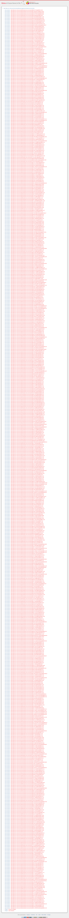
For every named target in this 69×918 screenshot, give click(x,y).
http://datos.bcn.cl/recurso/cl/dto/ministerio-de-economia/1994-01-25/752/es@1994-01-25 (27, 639)
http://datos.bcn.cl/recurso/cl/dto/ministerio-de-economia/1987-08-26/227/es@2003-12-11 (27, 375)
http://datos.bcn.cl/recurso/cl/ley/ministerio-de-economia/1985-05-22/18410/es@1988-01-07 (28, 403)
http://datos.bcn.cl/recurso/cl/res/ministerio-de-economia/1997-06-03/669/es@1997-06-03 (27, 816)
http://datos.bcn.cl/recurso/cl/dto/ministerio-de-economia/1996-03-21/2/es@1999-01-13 (27, 831)
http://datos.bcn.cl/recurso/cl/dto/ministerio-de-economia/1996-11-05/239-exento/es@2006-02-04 (29, 183)
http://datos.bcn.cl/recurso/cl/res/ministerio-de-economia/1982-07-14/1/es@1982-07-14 (27, 80)
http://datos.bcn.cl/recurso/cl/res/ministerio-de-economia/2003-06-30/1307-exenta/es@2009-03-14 (29, 65)
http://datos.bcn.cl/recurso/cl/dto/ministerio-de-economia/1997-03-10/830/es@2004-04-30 (27, 304)
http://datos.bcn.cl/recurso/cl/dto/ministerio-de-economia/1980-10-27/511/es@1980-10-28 (27, 50)
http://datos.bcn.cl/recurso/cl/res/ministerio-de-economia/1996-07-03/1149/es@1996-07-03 (27, 127)
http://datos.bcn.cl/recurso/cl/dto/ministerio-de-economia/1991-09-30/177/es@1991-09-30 (27, 316)
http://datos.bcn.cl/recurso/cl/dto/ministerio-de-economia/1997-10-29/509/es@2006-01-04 (27, 83)
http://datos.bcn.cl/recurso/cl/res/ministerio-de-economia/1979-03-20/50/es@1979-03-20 (27, 339)
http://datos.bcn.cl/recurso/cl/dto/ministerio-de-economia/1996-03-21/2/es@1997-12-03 (27, 522)
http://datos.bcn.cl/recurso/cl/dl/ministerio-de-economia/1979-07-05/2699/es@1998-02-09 (27, 392)
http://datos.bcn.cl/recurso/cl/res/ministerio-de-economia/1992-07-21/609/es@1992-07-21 (27, 463)
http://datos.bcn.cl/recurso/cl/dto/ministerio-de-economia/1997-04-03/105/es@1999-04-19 (27, 688)
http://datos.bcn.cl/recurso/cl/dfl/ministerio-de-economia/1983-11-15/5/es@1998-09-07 (27, 664)
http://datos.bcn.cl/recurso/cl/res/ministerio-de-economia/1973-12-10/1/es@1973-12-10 (27, 211)
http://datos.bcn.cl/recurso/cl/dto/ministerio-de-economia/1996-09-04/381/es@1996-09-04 (27, 345)
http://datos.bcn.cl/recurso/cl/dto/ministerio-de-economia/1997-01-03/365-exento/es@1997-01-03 (29, 86)
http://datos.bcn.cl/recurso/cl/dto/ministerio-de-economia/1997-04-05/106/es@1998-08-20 (27, 121)
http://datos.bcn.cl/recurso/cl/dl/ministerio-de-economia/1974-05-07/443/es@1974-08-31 (27, 800)
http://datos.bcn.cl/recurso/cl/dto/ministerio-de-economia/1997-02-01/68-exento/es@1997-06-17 (28, 213)
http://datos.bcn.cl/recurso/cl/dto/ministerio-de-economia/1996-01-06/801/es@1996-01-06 (27, 199)
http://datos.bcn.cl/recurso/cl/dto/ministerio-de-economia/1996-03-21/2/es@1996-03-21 (27, 529)
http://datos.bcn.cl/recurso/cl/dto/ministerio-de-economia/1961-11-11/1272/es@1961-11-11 (27, 872)
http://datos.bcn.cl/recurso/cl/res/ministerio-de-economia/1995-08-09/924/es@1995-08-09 (27, 500)
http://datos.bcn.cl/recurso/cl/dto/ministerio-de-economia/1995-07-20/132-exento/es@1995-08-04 (29, 53)
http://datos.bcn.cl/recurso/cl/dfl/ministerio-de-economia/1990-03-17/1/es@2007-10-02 (27, 10)
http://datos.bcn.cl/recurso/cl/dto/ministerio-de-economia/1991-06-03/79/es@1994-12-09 (27, 504)
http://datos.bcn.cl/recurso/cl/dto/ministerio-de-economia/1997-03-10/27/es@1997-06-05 (27, 168)
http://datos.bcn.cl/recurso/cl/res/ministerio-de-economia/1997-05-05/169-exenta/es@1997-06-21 (29, 424)
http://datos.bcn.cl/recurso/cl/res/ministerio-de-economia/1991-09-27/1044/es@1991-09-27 (27, 150)
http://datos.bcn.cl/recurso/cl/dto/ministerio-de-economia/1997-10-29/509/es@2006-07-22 (27, 55)
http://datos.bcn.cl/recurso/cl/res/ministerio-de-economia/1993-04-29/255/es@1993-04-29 (27, 98)
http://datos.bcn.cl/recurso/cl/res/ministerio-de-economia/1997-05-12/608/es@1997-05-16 (27, 233)
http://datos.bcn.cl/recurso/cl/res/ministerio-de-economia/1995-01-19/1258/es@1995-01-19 (27, 334)
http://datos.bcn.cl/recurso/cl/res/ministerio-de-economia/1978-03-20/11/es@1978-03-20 (27, 323)
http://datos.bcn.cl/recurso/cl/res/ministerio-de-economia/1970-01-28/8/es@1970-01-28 (27, 506)
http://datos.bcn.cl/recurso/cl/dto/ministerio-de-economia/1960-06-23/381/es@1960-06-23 (27, 204)
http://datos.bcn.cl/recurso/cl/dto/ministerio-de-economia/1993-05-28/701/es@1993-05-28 (27, 777)
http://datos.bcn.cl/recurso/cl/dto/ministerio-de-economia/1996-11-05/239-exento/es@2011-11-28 (29, 717)
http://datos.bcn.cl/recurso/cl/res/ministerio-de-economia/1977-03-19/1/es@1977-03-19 (27, 586)
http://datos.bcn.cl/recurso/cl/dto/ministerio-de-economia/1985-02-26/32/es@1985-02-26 (27, 383)
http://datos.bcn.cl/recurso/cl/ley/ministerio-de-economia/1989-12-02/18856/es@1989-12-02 (28, 110)
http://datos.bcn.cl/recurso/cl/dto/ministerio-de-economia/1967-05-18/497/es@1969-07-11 (27, 700)
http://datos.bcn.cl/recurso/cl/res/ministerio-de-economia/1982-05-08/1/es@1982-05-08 (27, 683)
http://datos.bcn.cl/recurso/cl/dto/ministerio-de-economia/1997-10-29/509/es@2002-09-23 (27, 68)
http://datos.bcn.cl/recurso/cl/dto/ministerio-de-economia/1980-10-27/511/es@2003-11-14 (27, 386)
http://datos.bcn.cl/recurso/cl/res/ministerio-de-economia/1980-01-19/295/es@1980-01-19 (27, 805)
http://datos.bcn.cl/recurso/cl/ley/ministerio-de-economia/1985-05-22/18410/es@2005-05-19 (28, 20)
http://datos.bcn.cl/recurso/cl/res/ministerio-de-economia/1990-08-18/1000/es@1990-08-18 (27, 294)
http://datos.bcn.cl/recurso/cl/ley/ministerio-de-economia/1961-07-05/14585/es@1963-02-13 (28, 590)
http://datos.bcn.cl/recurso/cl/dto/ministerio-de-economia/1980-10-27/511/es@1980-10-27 (27, 225)
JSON (39, 914)
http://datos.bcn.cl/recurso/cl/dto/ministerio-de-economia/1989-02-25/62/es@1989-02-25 (27, 669)
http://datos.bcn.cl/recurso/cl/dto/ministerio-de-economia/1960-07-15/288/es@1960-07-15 (27, 619)
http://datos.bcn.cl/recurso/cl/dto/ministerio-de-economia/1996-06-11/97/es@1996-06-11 (27, 553)
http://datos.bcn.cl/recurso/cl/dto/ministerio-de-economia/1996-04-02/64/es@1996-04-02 (27, 354)
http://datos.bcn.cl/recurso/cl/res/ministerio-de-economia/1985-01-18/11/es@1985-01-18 (27, 154)
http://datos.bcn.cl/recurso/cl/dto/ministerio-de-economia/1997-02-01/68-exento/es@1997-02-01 (28, 307)
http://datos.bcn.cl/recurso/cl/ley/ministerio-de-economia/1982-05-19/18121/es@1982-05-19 (28, 773)
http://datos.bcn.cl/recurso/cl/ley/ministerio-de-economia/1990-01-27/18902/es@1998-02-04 (28, 271)
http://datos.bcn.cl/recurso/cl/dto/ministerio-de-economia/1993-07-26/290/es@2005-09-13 (27, 707)
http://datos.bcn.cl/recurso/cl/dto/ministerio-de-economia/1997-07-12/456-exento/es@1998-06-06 (29, 857)
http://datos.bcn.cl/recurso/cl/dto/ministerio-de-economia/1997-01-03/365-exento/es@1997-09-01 (29, 894)
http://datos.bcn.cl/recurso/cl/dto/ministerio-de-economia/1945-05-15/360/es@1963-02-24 (27, 203)
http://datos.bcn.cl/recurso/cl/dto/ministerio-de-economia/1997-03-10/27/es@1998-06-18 (27, 195)
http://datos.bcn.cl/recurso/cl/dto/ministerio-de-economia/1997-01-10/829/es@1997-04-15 (27, 692)
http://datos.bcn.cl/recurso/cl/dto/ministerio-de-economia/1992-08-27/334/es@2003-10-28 (27, 511)
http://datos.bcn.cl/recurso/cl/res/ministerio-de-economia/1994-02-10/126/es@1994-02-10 (27, 659)
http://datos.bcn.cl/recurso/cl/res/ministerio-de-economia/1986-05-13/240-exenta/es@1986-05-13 (29, 631)
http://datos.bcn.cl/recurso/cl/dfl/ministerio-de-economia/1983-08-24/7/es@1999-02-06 (27, 104)
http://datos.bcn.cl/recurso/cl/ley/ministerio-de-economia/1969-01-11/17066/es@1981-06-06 (28, 665)
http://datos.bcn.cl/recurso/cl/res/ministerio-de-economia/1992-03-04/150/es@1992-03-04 (27, 884)
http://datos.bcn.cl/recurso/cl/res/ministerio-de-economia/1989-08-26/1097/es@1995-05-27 (27, 373)
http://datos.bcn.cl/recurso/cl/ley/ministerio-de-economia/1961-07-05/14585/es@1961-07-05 (28, 571)
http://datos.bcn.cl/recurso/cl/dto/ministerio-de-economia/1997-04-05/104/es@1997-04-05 (27, 425)
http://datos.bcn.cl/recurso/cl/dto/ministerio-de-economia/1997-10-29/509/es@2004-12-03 (27, 236)
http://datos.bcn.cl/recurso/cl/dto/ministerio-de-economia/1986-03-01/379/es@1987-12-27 (27, 206)
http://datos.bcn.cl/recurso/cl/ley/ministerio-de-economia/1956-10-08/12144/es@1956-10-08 (28, 527)
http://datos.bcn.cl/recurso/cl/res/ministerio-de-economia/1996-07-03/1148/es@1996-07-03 (27, 508)
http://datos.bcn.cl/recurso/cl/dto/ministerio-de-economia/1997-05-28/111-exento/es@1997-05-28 (29, 140)
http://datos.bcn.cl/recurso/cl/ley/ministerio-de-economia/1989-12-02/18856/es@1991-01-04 (28, 616)
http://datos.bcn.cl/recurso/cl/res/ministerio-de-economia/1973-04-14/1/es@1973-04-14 (27, 605)
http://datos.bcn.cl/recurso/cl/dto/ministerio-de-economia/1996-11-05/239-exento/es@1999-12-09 (29, 90)
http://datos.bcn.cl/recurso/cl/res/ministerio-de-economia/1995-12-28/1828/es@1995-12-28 (27, 488)
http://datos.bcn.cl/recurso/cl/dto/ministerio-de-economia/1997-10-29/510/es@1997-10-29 (27, 830)
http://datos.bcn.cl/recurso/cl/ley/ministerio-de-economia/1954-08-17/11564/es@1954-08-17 (28, 79)
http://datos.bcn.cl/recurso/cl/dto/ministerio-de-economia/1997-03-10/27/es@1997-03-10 (27, 595)
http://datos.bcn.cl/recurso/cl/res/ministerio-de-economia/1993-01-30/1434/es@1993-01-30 (27, 405)
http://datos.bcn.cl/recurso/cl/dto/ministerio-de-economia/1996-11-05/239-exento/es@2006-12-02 (29, 268)
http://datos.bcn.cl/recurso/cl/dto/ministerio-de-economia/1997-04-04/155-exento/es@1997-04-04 (29, 263)
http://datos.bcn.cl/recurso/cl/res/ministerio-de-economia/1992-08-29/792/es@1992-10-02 (27, 518)
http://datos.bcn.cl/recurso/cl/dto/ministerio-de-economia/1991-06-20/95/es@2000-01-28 (27, 882)
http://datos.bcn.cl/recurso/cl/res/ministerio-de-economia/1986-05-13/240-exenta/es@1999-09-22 (29, 621)
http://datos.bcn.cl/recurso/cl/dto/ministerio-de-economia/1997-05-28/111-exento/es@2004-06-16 (29, 767)
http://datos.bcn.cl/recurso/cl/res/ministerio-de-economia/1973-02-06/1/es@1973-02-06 (27, 132)
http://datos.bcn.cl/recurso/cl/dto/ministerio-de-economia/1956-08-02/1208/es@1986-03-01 (27, 608)
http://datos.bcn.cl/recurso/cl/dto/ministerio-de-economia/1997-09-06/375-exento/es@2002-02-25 (29, 714)
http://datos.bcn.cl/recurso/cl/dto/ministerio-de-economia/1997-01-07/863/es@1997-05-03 (27, 353)
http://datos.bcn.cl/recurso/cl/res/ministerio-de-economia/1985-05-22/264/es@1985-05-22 (27, 185)
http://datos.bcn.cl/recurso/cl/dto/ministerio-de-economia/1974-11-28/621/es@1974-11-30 (27, 501)
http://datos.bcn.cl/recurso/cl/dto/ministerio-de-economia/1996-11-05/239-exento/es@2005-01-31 (29, 337)
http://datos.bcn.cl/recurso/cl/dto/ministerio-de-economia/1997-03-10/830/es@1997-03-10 (27, 87)
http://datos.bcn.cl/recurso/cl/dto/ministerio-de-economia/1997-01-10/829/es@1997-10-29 (27, 815)
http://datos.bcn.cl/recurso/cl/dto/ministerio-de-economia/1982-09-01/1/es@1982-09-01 (27, 542)
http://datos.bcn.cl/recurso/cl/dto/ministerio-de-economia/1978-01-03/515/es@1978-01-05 (27, 293)
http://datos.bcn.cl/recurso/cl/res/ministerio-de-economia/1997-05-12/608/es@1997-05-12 (27, 726)
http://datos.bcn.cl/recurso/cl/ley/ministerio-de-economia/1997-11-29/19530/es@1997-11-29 (28, 200)
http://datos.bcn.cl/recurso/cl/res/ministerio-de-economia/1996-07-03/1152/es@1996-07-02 (27, 409)
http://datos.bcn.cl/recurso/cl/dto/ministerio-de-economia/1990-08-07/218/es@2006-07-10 (27, 890)
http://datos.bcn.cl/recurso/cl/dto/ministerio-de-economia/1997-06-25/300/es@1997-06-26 (27, 29)
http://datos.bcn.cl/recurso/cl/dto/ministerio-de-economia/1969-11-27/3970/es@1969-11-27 (27, 49)
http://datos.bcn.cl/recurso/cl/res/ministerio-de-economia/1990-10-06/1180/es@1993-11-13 (27, 252)
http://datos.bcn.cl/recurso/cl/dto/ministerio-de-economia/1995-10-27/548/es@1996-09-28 (27, 856)
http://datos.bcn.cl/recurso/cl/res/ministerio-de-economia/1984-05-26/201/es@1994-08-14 (27, 72)
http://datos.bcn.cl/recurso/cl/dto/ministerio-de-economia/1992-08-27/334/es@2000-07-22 (27, 391)
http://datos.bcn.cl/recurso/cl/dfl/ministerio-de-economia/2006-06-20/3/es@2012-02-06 (27, 533)
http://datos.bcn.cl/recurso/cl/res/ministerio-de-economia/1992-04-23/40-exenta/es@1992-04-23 (28, 421)
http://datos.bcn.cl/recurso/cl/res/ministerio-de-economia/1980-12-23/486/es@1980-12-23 (27, 451)
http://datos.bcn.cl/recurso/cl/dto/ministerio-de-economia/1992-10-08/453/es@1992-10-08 (27, 95)
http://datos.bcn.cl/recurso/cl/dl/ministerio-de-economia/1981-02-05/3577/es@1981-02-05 (27, 360)
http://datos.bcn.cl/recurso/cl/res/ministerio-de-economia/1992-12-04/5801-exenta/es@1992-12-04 (29, 63)
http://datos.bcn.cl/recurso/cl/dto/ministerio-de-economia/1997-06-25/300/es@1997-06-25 (27, 187)
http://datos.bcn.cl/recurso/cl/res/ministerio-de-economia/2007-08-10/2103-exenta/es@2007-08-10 (29, 673)
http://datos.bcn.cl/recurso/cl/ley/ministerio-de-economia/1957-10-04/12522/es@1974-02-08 (28, 462)
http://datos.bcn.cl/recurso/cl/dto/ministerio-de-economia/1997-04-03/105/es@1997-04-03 (27, 117)
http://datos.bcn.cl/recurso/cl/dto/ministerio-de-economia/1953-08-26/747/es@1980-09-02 (27, 418)
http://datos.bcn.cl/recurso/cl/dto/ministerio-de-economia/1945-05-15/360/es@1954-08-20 (27, 71)
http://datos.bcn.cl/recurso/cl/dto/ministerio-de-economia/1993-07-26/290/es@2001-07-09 (27, 809)
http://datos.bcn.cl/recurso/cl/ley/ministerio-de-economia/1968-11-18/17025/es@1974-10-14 (28, 455)
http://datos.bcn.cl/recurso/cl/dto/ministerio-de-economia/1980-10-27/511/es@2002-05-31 (27, 14)
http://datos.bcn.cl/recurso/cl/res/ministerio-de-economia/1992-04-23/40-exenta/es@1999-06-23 (28, 694)
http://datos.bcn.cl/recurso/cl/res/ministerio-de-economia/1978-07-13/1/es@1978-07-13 (27, 759)
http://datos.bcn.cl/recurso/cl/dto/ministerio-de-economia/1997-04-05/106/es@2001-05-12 (27, 703)
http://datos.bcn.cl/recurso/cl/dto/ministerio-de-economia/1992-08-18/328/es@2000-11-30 (27, 106)
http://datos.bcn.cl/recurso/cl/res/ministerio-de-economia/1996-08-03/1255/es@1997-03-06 (27, 794)
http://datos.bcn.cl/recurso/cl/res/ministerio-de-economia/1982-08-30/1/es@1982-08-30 (27, 514)
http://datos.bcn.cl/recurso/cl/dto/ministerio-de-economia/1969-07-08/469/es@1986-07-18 (27, 218)
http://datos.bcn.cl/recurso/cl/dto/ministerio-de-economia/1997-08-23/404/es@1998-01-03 (27, 687)
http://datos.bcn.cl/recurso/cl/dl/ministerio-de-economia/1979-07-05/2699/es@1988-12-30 (27, 534)
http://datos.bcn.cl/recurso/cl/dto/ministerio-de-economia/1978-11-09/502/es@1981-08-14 (27, 902)
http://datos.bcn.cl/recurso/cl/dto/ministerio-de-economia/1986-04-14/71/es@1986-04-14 (27, 868)
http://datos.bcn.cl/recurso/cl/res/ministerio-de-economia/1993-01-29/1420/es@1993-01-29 (27, 466)
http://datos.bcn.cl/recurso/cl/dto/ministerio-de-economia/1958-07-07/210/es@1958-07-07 (27, 560)
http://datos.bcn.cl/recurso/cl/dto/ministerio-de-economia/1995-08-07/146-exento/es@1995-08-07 (29, 470)
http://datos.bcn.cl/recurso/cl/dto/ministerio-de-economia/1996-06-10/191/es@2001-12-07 (27, 270)
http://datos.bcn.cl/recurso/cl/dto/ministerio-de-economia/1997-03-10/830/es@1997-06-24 (27, 589)
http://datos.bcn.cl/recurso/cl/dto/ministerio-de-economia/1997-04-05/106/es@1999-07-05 (27, 223)
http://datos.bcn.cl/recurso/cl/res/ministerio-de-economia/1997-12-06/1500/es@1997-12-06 (27, 545)
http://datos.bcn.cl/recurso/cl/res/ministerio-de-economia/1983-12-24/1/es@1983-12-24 (27, 811)
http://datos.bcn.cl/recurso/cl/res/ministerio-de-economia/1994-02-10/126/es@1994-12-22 (27, 22)
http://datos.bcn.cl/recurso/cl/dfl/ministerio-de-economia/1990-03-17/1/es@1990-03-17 (27, 813)
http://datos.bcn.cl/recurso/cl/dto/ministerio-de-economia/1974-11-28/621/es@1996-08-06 (27, 778)
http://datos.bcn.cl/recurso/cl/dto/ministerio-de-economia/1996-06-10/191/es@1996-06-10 (27, 444)
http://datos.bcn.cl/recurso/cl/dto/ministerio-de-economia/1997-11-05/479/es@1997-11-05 (27, 151)
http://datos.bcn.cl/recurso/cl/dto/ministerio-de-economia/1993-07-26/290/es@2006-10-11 (27, 478)
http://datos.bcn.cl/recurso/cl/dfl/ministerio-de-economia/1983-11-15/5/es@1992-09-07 (27, 853)
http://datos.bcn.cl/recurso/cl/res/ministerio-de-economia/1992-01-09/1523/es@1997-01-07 (27, 37)
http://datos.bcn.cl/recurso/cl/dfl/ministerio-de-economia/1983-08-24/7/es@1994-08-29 (27, 240)
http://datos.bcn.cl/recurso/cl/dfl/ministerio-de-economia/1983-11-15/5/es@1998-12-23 (27, 443)
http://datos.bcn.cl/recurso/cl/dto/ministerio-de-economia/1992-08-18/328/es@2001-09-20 (27, 399)
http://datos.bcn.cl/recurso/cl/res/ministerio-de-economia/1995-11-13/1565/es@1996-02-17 (27, 625)
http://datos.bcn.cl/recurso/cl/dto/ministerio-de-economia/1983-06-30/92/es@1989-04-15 (27, 698)
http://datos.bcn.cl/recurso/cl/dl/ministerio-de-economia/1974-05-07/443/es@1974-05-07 (27, 161)
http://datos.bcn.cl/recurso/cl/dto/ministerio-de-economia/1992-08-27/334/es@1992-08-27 (27, 180)
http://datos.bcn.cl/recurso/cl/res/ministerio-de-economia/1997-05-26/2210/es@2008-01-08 (27, 803)
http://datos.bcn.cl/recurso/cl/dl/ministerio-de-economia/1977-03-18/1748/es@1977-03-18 (27, 157)
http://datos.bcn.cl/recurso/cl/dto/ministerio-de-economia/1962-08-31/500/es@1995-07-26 (27, 495)
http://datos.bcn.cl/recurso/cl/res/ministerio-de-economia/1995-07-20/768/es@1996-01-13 (27, 394)
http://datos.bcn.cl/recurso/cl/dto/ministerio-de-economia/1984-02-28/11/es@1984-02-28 (27, 523)
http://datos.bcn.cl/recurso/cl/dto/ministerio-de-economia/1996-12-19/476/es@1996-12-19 (27, 64)
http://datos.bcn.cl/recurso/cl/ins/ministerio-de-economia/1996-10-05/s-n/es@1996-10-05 (27, 437)
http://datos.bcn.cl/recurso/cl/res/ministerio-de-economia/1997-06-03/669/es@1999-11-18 (27, 343)
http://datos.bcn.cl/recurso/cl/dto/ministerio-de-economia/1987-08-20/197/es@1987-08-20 (27, 689)
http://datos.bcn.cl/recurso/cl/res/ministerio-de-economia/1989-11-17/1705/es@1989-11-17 (27, 138)
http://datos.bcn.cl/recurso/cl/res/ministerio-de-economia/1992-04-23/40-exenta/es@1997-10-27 (28, 496)
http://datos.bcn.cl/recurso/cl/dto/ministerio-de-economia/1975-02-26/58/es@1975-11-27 (27, 807)
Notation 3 (28, 914)
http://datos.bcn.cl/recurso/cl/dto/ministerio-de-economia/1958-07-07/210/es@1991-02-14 (27, 699)
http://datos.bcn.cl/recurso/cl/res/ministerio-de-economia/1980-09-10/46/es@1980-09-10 (27, 796)
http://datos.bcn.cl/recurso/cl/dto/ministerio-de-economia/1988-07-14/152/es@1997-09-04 (27, 546)
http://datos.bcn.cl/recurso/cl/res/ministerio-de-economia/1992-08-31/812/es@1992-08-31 (27, 191)
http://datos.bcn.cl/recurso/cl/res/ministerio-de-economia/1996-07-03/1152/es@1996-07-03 (27, 255)
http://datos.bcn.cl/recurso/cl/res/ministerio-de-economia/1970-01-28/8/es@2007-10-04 (27, 278)
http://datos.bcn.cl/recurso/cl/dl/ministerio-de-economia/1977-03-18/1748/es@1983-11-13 (27, 598)
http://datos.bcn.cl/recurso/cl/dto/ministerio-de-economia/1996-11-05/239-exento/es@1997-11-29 (29, 484)
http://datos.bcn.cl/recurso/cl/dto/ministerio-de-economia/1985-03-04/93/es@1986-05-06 (27, 356)
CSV (36, 914)
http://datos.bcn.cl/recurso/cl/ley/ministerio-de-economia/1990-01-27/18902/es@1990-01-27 (28, 210)
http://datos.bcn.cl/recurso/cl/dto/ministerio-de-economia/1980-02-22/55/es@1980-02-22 (27, 864)
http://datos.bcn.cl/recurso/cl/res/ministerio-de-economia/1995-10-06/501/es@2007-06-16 (27, 264)
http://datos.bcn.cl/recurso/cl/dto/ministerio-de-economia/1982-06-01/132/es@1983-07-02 (27, 202)
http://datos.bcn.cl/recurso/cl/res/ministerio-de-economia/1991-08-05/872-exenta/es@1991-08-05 (29, 544)
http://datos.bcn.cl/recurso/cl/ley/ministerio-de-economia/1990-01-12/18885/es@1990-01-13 (28, 267)
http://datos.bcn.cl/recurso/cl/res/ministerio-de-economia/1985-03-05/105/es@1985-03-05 (27, 792)
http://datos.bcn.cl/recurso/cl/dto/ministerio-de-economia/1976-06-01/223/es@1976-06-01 (27, 493)
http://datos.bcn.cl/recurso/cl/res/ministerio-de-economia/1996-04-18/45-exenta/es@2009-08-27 (28, 282)
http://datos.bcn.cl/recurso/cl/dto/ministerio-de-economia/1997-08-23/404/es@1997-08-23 (27, 489)
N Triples (48, 914)
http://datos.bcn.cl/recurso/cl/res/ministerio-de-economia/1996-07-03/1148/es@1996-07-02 (27, 679)
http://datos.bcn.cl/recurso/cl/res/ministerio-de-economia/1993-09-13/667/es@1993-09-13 (27, 30)
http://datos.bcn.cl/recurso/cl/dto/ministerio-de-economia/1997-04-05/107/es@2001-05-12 (27, 835)
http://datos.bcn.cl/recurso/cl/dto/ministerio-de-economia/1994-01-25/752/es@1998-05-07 (27, 728)
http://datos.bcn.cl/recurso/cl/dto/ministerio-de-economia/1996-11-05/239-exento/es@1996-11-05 (29, 256)
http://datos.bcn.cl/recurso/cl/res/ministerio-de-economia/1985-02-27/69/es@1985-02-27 (27, 837)
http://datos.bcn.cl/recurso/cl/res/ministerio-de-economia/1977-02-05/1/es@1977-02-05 (27, 760)
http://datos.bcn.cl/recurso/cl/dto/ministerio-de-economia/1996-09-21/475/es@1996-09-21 (27, 798)
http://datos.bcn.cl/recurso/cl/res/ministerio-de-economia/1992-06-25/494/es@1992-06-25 (27, 764)
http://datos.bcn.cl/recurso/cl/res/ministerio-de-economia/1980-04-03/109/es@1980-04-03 (27, 666)
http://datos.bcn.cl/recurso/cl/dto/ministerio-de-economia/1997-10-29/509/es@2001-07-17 (27, 143)
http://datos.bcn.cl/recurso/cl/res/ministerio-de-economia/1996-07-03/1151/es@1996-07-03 (27, 646)
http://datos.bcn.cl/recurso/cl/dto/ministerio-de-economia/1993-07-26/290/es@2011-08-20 (27, 510)
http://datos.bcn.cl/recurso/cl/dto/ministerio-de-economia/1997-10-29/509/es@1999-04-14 (27, 428)
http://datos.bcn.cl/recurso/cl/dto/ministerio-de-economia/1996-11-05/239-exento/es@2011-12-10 (29, 491)
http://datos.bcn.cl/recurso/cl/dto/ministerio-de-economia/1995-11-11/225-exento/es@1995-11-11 (29, 709)
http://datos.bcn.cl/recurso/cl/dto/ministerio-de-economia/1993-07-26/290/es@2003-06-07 (27, 319)
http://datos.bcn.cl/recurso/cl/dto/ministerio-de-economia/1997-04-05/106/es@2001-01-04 (27, 397)
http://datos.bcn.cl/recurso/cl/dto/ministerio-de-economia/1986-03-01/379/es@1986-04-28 (27, 93)
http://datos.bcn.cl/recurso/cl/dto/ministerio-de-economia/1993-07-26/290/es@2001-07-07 (27, 228)
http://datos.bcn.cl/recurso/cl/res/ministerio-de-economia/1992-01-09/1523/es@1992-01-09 (27, 785)
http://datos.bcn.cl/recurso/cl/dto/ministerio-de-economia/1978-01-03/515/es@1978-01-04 (27, 446)
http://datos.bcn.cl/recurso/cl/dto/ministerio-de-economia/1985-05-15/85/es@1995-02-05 (27, 431)
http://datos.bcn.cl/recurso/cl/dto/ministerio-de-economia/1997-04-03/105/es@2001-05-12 (27, 44)
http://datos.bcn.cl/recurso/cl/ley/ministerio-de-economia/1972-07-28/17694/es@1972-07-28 (28, 155)
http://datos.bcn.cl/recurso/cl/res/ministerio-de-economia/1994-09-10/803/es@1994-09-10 (27, 436)
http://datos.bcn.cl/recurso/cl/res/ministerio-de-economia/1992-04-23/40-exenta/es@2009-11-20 (28, 668)
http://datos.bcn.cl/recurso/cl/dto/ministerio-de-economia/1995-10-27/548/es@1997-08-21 (27, 169)
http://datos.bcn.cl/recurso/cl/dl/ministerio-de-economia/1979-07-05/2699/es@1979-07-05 (27, 672)
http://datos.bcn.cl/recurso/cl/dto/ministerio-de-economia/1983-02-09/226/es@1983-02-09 (27, 585)
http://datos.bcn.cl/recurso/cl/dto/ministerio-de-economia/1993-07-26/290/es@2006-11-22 (27, 766)
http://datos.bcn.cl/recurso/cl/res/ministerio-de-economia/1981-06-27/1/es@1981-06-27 (27, 849)
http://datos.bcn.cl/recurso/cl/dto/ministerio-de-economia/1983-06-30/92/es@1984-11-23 (27, 638)
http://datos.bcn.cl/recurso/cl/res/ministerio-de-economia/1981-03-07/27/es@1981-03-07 (27, 244)
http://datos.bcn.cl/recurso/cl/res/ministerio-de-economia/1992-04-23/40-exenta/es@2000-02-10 (28, 583)
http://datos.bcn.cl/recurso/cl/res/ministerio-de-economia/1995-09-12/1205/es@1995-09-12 (27, 793)
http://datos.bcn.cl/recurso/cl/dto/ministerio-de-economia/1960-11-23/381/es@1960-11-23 (27, 905)
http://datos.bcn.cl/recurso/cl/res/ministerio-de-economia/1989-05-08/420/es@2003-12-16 (27, 751)
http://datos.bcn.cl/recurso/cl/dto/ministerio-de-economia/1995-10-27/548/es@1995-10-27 (27, 266)
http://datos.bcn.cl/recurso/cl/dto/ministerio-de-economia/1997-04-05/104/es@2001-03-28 (27, 636)
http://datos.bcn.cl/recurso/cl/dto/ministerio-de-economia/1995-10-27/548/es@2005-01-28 (27, 432)
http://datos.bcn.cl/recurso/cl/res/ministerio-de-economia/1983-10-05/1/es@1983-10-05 (27, 647)
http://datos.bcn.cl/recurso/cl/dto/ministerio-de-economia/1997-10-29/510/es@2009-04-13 (27, 230)
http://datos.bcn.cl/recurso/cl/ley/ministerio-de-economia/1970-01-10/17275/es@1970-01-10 (28, 898)
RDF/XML (33, 914)
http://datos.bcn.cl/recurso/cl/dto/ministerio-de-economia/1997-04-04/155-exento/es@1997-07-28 (29, 801)
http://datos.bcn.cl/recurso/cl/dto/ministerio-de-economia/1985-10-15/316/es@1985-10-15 (27, 61)
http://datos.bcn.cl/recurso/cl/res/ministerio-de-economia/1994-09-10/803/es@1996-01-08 (27, 651)
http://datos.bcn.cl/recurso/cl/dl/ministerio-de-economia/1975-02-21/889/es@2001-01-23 (27, 101)
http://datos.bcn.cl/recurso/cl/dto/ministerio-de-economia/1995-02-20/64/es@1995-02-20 (27, 587)
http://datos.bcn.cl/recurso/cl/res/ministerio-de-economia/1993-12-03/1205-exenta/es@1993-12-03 (29, 482)
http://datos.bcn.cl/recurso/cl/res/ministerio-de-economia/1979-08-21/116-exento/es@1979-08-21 (29, 880)
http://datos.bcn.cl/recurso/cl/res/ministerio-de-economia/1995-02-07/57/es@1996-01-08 (27, 579)
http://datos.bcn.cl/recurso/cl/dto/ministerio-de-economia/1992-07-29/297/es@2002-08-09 (27, 515)
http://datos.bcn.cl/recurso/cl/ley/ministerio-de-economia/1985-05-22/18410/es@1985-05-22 (28, 526)
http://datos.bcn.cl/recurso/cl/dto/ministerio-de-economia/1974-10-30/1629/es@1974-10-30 (27, 19)
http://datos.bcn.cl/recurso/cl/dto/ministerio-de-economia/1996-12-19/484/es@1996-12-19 (27, 476)
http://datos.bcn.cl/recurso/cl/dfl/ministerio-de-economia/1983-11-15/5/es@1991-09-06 (27, 41)
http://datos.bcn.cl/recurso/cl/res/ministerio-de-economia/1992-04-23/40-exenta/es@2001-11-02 (28, 237)
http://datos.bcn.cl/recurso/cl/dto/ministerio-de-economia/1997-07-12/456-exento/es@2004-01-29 (29, 711)
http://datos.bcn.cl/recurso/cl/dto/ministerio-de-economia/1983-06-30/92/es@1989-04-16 (27, 365)
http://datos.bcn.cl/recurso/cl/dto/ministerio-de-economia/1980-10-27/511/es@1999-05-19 (27, 538)
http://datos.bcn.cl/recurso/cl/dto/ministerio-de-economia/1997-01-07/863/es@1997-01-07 (27, 382)
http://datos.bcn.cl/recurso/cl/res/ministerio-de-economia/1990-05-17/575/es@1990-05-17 (27, 292)
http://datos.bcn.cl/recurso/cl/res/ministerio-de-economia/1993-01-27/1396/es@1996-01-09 (27, 883)
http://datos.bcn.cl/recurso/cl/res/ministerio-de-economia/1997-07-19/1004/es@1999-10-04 (27, 841)
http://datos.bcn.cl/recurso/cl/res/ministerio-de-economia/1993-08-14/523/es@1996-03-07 (27, 827)
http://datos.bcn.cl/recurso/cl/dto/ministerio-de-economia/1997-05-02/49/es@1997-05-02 (27, 297)
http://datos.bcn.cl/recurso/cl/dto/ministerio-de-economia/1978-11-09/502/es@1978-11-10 (27, 797)
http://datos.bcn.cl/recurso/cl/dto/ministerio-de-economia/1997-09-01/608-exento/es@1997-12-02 (29, 136)
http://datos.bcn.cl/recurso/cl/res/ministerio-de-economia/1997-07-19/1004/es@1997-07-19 (27, 420)
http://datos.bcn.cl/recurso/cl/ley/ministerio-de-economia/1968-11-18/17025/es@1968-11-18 (28, 519)
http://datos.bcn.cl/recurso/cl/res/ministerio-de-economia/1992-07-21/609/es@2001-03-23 (27, 330)
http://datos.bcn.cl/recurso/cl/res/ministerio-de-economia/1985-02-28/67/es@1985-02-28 (27, 537)
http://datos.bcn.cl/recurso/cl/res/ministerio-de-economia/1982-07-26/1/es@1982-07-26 (27, 736)
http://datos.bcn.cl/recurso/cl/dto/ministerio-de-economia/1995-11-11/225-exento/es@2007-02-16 (29, 640)
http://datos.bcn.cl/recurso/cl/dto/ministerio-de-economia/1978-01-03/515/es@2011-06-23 (27, 824)
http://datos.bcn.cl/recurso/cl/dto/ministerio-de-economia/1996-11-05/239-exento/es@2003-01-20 (29, 346)
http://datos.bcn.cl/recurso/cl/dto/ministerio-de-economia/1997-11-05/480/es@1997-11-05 (27, 448)
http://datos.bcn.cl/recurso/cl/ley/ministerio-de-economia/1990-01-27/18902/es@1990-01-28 (28, 497)
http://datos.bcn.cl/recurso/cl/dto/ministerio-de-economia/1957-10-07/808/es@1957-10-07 (27, 471)
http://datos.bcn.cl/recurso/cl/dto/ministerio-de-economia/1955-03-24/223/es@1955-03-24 (27, 906)
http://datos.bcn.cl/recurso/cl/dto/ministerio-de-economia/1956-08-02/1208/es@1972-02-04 (27, 33)
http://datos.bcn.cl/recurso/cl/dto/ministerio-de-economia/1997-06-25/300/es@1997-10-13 (27, 341)
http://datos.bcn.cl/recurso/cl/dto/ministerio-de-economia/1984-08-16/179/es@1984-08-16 (27, 531)
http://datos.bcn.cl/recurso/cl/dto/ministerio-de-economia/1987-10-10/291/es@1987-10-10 (27, 108)
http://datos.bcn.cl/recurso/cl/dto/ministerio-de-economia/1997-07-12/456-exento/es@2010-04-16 (29, 730)
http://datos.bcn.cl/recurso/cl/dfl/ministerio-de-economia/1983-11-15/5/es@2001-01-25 (27, 873)
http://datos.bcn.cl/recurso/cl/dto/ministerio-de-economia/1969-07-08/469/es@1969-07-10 (27, 609)
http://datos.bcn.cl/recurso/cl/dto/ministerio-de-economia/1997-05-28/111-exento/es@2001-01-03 (29, 67)
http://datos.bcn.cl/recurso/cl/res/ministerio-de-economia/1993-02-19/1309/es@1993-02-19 (27, 402)
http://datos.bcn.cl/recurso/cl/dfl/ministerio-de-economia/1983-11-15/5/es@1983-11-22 (27, 734)
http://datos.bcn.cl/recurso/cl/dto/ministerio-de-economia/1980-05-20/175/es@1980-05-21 (27, 899)
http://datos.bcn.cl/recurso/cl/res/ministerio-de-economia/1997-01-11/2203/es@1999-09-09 (27, 377)
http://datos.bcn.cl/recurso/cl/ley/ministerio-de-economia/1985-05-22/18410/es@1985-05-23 (28, 367)
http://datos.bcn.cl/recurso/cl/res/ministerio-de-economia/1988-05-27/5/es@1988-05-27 (27, 826)
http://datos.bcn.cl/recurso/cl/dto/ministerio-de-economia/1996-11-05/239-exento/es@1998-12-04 (29, 112)
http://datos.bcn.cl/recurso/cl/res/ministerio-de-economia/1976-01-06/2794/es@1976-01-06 (27, 555)
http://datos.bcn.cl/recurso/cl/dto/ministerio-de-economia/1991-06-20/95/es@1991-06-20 (27, 57)
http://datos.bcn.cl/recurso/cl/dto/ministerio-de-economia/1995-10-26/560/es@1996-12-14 (27, 262)
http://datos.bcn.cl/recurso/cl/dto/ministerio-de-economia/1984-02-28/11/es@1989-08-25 (27, 245)
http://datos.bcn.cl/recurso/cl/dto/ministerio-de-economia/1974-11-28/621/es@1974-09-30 (27, 60)
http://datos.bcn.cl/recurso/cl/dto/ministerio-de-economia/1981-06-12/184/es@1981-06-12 (27, 823)
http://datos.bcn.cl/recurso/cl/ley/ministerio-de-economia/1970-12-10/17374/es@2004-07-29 (28, 439)
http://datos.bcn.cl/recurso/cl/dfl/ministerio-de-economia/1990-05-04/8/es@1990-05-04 (27, 617)
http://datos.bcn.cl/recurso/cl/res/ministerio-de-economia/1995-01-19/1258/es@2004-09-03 (27, 144)
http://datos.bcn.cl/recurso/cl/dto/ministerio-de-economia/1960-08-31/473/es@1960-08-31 (27, 869)
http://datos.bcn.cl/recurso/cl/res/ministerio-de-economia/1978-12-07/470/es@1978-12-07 (27, 379)
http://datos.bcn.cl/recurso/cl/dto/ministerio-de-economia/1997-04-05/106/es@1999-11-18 (27, 170)
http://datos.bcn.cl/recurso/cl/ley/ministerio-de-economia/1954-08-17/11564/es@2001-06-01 (28, 286)
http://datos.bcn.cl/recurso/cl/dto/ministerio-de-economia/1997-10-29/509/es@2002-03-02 (27, 680)
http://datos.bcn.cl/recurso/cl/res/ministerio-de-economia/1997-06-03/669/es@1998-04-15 (27, 653)
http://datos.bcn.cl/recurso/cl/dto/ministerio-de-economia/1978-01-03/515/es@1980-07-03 (27, 480)
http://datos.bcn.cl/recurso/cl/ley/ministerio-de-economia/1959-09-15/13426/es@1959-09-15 (28, 388)
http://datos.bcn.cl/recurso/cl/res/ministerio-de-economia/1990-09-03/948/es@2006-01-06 (27, 643)
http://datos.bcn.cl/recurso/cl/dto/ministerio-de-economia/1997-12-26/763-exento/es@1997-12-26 (29, 713)
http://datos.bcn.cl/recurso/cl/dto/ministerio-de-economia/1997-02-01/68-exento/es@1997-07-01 (28, 232)
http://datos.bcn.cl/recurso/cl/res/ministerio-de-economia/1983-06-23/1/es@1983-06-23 (27, 474)
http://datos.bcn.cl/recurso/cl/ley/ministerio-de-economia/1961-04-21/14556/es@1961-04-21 (28, 789)
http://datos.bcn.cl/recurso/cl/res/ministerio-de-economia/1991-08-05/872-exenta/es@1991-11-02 (29, 861)
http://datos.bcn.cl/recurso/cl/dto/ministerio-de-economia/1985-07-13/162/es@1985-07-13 (27, 499)
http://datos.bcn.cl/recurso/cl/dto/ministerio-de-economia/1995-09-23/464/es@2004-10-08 (27, 828)
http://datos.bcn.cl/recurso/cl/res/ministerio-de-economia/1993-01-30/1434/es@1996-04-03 (27, 289)
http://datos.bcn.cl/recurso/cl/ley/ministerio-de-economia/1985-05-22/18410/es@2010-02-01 (28, 260)
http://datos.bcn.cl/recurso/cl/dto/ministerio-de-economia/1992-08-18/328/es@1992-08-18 (27, 718)
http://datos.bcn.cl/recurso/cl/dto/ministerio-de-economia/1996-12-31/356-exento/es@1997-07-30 (29, 548)
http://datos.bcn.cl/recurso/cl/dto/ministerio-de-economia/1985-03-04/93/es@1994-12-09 (27, 685)
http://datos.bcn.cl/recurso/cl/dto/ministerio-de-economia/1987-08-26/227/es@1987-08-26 (27, 153)
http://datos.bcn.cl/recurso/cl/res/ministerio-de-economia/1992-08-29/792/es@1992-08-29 (27, 125)
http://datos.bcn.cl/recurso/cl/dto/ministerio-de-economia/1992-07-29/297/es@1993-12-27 (27, 749)
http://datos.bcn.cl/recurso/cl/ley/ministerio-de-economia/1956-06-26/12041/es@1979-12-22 (28, 23)
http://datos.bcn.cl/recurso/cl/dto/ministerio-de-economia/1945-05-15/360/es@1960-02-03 (27, 139)
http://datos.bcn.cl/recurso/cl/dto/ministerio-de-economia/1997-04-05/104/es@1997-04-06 (27, 737)
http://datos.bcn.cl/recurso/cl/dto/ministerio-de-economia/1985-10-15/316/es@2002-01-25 (27, 309)
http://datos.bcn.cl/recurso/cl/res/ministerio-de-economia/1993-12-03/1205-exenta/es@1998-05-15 (29, 722)
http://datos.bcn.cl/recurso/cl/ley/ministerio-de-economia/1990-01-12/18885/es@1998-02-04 (28, 429)
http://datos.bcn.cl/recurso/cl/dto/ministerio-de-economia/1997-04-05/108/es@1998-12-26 (27, 454)
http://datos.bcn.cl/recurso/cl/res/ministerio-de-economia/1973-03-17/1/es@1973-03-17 (27, 219)
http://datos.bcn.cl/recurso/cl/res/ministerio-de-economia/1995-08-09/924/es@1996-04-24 (27, 398)
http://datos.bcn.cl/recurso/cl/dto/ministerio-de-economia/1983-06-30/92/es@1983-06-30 (27, 563)
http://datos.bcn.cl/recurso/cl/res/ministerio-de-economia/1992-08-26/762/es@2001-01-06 (27, 557)
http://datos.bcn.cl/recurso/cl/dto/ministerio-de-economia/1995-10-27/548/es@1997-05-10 (27, 503)
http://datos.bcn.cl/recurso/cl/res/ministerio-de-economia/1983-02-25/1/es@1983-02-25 (27, 253)
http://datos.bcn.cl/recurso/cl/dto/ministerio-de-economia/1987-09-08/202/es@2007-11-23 (27, 229)
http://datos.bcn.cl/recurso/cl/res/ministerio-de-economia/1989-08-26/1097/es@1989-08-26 (27, 45)
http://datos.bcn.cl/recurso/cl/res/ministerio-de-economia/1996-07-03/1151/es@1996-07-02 (27, 812)
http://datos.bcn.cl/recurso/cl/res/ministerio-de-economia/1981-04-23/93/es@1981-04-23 (27, 661)
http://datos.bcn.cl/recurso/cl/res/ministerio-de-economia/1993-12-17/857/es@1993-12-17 (27, 298)
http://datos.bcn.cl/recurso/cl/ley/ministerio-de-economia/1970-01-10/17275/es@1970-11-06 (28, 594)
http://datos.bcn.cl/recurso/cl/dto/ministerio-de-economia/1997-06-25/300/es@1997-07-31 (27, 684)
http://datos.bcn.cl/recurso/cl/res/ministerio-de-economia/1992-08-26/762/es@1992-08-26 (27, 593)
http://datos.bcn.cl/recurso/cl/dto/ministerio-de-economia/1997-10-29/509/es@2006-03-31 (27, 75)
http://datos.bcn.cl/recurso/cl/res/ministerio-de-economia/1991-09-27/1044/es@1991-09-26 (27, 328)
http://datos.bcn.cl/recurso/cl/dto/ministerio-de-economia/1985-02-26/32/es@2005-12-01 (27, 188)
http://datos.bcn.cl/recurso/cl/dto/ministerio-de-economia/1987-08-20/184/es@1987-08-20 (27, 410)
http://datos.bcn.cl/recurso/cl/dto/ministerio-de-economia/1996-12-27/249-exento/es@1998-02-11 (29, 695)
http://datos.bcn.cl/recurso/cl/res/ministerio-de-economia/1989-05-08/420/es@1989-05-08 (27, 158)
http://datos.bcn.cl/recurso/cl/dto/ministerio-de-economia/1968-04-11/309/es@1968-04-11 (27, 176)
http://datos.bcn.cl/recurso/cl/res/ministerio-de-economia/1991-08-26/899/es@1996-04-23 (27, 662)
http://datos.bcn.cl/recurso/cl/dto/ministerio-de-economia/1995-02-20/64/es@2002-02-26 (27, 758)
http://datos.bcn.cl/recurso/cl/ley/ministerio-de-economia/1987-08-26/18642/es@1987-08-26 (28, 886)
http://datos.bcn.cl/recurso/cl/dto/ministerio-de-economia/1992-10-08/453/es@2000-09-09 (27, 26)
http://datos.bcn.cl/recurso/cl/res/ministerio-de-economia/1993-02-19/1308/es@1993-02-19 (27, 632)
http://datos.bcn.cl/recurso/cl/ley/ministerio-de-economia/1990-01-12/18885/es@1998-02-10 (28, 142)
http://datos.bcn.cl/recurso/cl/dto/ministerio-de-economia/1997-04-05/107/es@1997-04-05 (27, 725)
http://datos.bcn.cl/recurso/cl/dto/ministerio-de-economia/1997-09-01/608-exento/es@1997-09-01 (29, 559)
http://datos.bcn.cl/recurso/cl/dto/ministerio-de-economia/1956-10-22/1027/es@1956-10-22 (27, 259)
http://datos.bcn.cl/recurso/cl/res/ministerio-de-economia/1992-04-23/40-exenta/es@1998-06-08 (28, 567)
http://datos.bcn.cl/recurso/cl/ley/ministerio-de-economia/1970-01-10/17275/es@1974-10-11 (28, 320)
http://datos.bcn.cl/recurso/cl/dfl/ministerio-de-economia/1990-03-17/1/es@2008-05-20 (27, 888)
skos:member (7, 10)
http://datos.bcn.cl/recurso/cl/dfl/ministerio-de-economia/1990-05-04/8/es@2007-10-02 (27, 871)
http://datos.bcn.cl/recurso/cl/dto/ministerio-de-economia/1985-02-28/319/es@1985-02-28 (27, 357)
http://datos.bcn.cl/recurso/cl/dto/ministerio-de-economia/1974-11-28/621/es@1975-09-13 (27, 89)
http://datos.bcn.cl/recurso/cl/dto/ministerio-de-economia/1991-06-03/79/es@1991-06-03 (27, 131)
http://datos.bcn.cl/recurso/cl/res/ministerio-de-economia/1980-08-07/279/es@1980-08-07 (27, 774)
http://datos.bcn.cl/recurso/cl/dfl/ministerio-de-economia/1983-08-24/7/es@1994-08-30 (27, 541)
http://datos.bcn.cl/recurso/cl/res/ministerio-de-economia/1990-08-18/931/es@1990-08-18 (27, 214)
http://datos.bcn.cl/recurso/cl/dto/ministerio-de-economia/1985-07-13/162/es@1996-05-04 (27, 729)
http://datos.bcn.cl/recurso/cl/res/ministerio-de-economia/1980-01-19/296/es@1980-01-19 (27, 113)
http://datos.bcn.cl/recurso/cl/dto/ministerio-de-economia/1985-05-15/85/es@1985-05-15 (27, 465)
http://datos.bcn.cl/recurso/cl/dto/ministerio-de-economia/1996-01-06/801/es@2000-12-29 (27, 572)
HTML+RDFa (43, 914)
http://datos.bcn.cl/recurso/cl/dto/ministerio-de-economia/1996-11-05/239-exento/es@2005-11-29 (29, 166)
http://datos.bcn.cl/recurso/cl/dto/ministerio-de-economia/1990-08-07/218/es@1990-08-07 (27, 842)
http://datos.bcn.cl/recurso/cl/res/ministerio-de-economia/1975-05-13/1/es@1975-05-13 (27, 358)
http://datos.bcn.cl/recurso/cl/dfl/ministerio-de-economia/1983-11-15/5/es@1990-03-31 (27, 781)
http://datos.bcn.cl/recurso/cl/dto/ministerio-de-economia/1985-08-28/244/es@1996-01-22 (27, 818)
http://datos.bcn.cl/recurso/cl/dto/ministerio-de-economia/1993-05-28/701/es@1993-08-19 (27, 390)
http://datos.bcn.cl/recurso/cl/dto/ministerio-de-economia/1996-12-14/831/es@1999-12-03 (27, 38)
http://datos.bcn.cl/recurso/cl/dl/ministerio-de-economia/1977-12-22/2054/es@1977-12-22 (27, 845)
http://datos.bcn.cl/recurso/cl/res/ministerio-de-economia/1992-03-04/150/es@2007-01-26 (27, 650)
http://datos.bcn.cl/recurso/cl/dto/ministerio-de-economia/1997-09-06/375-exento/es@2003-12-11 (29, 305)
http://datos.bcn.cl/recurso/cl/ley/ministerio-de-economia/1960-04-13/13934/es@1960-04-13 (28, 338)
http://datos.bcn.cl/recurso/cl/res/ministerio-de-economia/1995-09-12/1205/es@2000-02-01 (27, 177)
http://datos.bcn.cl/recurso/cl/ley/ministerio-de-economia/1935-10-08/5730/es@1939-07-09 (27, 649)
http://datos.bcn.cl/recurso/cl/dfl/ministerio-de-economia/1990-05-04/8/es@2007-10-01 (27, 124)
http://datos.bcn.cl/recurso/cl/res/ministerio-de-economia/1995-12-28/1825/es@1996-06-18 (27, 27)
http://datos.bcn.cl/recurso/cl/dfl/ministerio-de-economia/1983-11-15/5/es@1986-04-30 (27, 447)
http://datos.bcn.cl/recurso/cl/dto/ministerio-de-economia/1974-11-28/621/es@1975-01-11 (27, 556)
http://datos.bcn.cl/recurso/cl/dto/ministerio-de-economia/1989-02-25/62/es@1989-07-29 (27, 715)
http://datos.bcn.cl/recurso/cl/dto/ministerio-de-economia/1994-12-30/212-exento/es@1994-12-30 (29, 327)
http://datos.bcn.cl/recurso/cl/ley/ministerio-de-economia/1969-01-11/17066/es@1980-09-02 (28, 782)
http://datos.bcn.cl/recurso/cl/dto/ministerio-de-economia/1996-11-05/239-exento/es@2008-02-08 (29, 561)
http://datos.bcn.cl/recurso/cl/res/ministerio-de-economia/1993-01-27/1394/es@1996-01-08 (27, 59)
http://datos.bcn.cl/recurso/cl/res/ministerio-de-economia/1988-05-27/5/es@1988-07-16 (27, 521)
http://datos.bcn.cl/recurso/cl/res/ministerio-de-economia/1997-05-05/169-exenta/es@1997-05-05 (29, 762)
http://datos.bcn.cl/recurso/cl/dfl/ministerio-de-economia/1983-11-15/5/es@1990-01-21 (27, 601)
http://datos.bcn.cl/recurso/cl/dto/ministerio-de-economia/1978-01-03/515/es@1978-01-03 (27, 613)
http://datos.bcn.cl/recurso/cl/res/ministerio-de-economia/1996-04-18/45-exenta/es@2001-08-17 (28, 25)
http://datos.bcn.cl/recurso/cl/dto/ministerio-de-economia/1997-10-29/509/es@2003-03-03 (27, 564)
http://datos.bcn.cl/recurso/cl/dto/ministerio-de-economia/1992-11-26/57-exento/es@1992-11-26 (28, 710)
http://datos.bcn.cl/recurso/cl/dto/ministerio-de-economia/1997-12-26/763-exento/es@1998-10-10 (29, 78)
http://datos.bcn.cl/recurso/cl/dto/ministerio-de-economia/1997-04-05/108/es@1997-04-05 (27, 654)
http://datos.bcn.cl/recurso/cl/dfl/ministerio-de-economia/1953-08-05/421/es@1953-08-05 (27, 783)
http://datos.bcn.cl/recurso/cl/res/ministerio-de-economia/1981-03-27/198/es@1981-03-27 (27, 786)
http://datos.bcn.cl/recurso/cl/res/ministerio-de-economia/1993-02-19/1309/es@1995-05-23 (27, 833)
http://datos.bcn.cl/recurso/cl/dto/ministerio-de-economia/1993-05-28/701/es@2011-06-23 (27, 820)
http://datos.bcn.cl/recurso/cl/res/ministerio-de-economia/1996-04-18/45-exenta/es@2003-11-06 (28, 159)
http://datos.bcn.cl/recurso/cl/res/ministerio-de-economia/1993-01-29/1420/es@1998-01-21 (27, 620)
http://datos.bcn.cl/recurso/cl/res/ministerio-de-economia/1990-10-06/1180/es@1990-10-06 (27, 473)
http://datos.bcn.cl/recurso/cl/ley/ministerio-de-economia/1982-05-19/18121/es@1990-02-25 (28, 512)
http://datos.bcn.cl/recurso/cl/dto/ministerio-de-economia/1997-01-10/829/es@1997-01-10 (27, 247)
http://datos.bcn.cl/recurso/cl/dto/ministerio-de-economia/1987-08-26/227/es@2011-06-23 (27, 11)
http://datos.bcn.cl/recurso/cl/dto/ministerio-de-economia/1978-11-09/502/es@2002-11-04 (27, 634)
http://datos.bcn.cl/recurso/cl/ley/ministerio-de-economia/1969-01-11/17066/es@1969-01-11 (28, 135)
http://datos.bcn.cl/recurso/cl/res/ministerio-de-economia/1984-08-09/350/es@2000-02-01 (27, 326)
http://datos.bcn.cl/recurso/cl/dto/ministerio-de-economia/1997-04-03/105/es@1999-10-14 (27, 406)
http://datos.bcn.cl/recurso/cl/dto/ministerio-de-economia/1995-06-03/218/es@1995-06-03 (27, 290)
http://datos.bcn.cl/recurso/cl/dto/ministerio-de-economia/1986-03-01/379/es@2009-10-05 (27, 364)
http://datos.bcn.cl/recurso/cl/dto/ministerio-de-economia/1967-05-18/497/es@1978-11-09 (27, 477)
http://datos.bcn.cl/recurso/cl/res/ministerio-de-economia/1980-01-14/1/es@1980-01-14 (27, 174)
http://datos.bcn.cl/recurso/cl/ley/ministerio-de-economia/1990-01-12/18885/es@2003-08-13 (28, 843)
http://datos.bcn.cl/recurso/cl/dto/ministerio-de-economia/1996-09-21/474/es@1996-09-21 (27, 312)
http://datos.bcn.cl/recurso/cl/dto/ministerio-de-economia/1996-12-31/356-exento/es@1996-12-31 (29, 552)
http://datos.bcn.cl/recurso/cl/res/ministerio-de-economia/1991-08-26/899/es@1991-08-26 (27, 779)
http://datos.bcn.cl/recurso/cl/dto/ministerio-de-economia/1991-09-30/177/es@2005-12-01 (27, 52)
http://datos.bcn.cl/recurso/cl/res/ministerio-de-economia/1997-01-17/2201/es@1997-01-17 (27, 770)
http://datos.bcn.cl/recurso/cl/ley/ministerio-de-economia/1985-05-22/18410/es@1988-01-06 (28, 76)
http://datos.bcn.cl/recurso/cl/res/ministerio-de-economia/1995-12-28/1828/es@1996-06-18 (27, 226)
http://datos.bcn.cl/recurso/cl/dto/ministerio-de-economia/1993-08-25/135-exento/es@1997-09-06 (29, 248)
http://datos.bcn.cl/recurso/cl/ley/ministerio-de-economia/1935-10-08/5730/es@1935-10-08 (27, 743)
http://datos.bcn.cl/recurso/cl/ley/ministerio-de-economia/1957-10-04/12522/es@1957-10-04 (28, 540)
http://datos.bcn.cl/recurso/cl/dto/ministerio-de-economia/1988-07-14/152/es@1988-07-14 (27, 790)
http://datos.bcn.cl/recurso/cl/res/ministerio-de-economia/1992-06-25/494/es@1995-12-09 (27, 606)
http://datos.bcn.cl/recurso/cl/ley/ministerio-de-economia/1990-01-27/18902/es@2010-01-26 (28, 315)
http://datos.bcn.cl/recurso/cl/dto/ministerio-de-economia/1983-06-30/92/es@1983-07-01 (27, 91)
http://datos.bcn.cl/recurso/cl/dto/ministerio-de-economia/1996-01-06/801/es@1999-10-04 (27, 241)
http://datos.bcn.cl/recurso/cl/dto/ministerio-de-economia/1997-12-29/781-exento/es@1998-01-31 (29, 308)
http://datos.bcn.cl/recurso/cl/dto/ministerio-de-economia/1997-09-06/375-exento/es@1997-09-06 (29, 788)
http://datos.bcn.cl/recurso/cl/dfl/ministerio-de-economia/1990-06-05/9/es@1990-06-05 (27, 15)
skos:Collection (11, 910)
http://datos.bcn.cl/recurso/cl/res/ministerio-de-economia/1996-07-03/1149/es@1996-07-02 (27, 300)
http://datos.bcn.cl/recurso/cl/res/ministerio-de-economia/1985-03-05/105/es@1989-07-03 (27, 839)
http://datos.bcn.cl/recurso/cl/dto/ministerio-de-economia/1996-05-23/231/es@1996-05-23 (27, 181)
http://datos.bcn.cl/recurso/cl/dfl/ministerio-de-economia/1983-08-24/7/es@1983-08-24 (27, 604)
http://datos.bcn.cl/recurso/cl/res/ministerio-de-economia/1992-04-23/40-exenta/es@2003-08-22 (28, 756)
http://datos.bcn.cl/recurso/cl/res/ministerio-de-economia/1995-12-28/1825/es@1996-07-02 (27, 413)
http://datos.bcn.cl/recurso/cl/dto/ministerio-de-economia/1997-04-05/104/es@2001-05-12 (27, 852)
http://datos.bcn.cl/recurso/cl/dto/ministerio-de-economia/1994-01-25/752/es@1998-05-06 (27, 876)
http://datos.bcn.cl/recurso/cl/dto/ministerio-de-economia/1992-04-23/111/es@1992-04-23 (27, 123)
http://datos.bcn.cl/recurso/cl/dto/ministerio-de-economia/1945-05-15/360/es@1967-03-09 (27, 222)
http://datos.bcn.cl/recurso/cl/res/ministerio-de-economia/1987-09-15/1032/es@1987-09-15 (27, 901)
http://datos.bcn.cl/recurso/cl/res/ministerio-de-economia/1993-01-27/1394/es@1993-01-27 (27, 42)
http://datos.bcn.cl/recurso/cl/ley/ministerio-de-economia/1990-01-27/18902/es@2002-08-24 (28, 481)
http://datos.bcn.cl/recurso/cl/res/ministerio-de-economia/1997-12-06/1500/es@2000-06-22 (27, 372)
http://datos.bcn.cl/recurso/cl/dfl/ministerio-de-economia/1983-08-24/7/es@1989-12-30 (27, 198)
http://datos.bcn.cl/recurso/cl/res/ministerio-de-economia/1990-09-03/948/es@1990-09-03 (27, 281)
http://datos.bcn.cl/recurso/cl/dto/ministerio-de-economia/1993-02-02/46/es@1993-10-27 (27, 865)
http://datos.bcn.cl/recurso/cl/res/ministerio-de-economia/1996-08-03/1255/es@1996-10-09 (27, 440)
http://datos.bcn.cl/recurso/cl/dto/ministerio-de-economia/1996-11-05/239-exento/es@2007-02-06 (29, 677)
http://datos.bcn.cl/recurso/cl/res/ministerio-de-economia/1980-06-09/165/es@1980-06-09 (27, 18)
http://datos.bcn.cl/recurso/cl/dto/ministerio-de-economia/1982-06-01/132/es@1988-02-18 (27, 342)
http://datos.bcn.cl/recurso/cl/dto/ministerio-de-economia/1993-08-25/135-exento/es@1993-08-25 (29, 744)
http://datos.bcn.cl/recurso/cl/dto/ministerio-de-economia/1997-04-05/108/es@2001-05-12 (27, 401)
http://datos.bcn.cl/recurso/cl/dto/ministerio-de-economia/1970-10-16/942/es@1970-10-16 (27, 172)
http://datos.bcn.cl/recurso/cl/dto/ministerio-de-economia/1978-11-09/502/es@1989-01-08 (27, 674)
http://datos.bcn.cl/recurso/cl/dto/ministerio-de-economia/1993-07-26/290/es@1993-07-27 (27, 485)
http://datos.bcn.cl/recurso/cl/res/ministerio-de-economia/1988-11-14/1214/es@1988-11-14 (27, 369)
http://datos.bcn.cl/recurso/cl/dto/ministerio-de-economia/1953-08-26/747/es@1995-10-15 (27, 549)
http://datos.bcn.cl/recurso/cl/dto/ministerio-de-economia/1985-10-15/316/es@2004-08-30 (27, 361)
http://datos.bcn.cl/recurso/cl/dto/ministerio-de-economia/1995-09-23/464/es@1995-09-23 (27, 277)
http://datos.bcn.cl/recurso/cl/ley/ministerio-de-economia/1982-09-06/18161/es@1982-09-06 (28, 846)
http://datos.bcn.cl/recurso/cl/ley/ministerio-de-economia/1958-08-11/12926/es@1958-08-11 (28, 752)
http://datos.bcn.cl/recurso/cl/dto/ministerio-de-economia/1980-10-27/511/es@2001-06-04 (27, 848)
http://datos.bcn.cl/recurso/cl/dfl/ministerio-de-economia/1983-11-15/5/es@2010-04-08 (27, 208)
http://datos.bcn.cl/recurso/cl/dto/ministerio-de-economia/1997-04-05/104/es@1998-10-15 (27, 109)
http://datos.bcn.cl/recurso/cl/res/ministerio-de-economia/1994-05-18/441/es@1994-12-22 (27, 234)
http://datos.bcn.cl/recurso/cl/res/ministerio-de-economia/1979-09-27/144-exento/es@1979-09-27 (29, 655)
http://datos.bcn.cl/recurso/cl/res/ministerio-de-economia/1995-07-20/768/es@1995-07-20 (27, 642)
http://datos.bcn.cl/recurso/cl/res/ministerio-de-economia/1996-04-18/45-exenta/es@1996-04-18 (28, 459)
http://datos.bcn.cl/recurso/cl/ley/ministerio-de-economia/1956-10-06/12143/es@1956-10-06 (28, 887)
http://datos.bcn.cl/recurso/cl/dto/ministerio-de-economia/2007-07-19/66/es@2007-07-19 (27, 196)
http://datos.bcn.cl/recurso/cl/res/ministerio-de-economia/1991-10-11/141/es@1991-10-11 (27, 215)
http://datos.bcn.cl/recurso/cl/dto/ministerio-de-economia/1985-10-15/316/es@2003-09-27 (27, 591)
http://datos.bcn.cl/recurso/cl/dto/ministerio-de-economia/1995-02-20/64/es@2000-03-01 (27, 380)
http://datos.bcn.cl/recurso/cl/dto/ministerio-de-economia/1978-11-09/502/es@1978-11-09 (27, 324)
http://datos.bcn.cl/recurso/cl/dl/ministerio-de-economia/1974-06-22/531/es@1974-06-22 (27, 755)
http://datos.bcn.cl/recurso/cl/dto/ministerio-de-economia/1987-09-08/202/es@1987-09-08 (27, 721)
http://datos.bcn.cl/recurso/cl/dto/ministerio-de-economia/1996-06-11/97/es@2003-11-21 (27, 741)
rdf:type (6, 909)
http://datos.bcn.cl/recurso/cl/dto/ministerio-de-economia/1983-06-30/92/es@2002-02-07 (27, 94)
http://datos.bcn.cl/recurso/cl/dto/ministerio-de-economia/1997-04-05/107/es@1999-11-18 (27, 332)
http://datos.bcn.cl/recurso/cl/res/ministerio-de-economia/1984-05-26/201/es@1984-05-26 (27, 702)
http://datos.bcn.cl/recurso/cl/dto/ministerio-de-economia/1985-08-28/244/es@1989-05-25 (27, 301)
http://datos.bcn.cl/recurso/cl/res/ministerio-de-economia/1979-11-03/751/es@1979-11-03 (27, 657)
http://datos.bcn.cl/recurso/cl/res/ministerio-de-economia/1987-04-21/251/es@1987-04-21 (27, 623)
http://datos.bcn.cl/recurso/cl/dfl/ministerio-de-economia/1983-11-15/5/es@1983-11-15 (27, 808)
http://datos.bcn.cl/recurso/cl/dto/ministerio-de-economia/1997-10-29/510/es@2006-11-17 (27, 507)
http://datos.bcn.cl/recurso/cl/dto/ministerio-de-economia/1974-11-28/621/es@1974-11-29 (27, 74)
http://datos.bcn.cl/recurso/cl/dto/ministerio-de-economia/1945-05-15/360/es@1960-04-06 (27, 165)
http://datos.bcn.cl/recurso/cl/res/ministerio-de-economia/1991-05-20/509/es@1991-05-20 (27, 395)
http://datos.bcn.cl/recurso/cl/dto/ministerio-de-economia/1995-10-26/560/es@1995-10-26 (27, 875)
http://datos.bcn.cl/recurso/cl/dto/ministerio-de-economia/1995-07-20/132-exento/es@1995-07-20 (29, 696)
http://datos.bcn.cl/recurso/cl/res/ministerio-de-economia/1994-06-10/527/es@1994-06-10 (27, 173)
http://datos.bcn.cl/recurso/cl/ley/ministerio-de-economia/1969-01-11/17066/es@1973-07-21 (28, 719)
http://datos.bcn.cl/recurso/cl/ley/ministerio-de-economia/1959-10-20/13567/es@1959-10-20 (28, 283)
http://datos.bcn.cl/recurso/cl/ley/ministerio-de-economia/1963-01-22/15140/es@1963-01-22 (28, 192)
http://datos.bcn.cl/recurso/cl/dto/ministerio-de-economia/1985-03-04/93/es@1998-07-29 (27, 732)
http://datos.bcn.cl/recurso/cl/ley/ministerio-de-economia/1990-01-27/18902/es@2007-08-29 (28, 311)
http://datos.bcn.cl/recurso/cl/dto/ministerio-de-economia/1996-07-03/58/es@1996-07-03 (27, 433)
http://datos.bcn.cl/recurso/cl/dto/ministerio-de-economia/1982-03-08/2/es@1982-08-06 (27, 570)
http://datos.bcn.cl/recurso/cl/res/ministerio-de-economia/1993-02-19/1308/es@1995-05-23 (27, 860)
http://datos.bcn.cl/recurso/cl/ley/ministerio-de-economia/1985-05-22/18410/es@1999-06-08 (28, 335)
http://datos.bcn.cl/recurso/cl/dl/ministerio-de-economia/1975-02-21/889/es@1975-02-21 (27, 578)
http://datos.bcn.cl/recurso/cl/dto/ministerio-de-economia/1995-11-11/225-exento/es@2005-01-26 (29, 891)
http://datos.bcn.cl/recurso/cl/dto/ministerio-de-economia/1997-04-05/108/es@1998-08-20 (27, 417)
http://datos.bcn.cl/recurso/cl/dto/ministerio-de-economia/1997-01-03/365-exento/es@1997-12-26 (29, 574)
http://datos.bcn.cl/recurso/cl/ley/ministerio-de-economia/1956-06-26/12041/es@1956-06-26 (28, 435)
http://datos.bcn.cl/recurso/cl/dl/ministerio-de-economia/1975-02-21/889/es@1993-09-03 (27, 251)
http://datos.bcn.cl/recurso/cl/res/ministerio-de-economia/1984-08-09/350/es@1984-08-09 (27, 467)
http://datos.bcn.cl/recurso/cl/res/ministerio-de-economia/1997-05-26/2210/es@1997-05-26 (27, 35)
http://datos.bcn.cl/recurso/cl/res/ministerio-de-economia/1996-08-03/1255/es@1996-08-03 (27, 56)
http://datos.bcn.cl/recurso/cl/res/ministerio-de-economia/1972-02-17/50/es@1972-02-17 (27, 597)
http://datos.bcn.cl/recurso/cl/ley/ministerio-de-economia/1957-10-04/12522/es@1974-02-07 (28, 461)
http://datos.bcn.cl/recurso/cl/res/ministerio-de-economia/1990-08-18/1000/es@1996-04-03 (27, 243)
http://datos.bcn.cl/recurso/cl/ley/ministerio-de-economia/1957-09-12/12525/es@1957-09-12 (28, 274)
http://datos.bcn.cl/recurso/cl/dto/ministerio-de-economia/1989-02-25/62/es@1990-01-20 (27, 275)
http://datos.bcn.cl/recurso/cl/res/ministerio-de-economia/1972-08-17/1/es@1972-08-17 (27, 763)
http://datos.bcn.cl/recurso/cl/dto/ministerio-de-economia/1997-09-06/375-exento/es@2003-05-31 (29, 492)
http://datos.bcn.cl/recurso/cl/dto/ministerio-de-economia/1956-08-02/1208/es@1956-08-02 (27, 748)
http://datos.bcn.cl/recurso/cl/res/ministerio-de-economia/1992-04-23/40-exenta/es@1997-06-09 (28, 349)
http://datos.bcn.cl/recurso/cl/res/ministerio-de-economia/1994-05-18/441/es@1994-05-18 (27, 670)
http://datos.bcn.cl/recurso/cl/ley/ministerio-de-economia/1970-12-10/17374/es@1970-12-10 (28, 858)
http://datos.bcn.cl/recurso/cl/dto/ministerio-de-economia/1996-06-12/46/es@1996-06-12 (27, 819)
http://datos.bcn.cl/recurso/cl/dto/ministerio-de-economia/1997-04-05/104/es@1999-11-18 (27, 249)
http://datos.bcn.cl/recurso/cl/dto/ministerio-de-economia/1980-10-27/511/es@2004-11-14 (27, 628)
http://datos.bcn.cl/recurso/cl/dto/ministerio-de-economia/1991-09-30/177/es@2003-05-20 (27, 362)
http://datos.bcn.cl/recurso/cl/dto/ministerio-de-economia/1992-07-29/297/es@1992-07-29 (27, 105)
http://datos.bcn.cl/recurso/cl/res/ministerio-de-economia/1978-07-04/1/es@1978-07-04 (27, 102)
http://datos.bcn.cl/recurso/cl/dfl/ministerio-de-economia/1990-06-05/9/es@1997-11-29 (27, 706)
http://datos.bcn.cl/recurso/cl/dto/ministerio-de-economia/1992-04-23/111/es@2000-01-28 (27, 331)
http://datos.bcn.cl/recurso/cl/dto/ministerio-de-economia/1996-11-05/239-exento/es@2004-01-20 (29, 903)
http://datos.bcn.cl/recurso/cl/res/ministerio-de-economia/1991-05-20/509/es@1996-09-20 (27, 347)
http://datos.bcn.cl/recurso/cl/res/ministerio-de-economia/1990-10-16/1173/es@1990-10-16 (27, 34)
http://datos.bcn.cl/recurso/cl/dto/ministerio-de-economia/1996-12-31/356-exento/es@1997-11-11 (29, 119)
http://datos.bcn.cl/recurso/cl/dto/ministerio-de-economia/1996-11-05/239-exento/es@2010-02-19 (29, 879)
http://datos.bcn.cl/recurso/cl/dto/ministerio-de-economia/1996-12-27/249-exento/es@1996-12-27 (29, 371)
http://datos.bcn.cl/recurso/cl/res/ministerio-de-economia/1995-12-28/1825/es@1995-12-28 (27, 771)
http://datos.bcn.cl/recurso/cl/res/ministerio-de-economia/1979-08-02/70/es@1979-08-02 (27, 740)
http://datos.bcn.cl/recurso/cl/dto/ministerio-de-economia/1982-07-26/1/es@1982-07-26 (27, 258)
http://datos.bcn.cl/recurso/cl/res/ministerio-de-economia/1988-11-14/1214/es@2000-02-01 (27, 612)
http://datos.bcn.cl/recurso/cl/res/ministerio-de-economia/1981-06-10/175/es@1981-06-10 (27, 70)
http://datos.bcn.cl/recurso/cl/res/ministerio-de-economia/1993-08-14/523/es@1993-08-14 (27, 834)
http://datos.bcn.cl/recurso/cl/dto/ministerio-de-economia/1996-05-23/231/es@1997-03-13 (27, 602)
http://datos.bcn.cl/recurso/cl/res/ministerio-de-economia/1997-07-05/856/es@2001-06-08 (27, 184)
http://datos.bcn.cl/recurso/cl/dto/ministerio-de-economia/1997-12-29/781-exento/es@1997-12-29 (29, 279)
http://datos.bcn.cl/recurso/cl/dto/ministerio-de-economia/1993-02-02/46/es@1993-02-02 (27, 610)
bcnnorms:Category (12, 909)
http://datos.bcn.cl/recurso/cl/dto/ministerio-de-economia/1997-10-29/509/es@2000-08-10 (27, 146)
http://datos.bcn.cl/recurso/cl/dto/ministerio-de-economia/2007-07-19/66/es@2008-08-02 (27, 384)
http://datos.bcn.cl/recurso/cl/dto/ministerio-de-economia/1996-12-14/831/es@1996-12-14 (27, 867)
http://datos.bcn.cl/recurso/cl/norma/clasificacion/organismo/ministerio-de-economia (19, 8)
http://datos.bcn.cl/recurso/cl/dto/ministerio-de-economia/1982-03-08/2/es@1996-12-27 (27, 854)
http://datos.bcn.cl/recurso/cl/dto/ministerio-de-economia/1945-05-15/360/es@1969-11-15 (27, 458)
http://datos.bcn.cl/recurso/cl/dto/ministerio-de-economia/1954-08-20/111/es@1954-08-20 (27, 97)
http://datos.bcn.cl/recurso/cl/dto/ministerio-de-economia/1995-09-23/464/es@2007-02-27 (27, 416)
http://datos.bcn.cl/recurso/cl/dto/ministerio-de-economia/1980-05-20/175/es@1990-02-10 (27, 221)
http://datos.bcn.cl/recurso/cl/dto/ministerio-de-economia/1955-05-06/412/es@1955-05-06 (27, 12)
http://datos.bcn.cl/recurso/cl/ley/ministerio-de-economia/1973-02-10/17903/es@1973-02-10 (28, 486)
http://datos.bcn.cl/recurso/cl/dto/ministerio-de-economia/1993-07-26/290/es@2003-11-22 (27, 676)
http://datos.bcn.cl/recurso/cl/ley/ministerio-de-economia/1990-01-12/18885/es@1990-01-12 (28, 414)
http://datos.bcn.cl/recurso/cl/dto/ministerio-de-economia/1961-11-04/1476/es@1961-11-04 (27, 704)
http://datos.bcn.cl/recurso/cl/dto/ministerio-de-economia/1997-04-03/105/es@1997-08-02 (27, 40)
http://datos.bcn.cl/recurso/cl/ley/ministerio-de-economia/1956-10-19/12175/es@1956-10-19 (28, 128)
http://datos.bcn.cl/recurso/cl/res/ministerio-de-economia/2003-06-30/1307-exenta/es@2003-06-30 (29, 635)
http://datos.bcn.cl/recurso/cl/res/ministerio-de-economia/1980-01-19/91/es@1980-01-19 (27, 745)
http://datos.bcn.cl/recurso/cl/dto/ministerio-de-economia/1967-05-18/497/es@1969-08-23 (27, 352)
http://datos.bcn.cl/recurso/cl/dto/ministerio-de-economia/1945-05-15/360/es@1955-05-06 (27, 624)
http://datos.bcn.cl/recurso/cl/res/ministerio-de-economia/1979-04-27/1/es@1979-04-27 (27, 296)
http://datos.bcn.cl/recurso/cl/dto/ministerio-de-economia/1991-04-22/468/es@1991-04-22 (27, 82)
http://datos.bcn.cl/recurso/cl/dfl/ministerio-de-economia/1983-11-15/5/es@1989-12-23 (27, 838)
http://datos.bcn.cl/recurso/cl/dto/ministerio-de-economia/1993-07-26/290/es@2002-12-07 (27, 627)
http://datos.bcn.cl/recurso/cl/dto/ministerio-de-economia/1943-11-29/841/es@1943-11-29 (27, 387)
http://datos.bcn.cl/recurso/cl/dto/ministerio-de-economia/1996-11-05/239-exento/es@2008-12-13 (29, 120)
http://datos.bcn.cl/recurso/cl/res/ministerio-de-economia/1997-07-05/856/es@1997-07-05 (27, 658)
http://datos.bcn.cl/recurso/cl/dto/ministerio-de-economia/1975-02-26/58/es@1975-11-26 (27, 516)
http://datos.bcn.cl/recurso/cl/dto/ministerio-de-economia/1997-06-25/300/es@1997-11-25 (27, 16)
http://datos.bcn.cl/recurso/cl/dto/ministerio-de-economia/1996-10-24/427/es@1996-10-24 (27, 313)
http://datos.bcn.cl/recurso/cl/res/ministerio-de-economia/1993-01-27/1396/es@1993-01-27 (27, 322)
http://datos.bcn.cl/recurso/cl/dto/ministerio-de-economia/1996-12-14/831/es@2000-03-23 (27, 747)
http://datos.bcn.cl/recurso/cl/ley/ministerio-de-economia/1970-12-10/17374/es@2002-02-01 (28, 368)
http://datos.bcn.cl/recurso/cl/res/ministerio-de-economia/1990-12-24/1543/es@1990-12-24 (27, 530)
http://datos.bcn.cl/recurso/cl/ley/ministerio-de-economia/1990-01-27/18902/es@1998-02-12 (28, 850)
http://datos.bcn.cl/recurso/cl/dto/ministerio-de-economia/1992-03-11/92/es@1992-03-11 (27, 217)
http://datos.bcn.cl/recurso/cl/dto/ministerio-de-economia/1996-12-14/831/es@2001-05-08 (27, 238)
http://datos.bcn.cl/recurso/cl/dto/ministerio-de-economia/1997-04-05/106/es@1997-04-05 (27, 207)
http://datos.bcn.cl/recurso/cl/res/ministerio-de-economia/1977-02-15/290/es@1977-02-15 (27, 525)
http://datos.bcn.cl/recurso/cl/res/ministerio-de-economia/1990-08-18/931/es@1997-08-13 (27, 450)
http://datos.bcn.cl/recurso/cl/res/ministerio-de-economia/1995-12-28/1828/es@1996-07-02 (27, 350)
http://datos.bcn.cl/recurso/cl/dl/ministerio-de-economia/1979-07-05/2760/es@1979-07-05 (27, 469)
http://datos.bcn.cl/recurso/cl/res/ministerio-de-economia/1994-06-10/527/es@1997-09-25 (27, 575)
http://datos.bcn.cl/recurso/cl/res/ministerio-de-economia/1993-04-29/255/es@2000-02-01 (27, 147)
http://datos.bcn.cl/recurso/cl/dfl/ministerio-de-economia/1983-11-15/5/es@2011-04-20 (27, 775)
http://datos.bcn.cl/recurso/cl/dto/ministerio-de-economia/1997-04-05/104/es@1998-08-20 (27, 576)
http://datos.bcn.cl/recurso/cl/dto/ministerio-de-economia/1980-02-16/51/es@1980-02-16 (27, 895)
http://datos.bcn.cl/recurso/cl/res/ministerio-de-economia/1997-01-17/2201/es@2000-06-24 (27, 162)
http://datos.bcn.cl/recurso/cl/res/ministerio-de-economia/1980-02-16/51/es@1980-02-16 (27, 691)
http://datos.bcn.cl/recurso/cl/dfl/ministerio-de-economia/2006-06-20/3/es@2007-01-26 (27, 733)
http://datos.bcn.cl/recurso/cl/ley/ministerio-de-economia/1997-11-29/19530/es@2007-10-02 (28, 422)
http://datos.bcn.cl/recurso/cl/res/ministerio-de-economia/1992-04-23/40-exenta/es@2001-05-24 (28, 46)
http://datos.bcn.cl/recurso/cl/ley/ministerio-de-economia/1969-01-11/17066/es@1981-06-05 (28, 822)
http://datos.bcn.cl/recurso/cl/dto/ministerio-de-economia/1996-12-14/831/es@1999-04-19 (27, 804)
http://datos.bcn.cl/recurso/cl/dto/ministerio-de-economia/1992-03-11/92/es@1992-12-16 (27, 376)
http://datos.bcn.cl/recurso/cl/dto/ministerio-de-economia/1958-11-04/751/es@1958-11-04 (27, 897)
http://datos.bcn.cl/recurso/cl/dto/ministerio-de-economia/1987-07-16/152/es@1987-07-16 (27, 116)
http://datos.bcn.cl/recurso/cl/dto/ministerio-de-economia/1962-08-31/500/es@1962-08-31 (27, 568)
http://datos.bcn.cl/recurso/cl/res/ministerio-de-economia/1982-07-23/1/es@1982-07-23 (27, 31)
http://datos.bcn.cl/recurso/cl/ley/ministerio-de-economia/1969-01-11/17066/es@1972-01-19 (28, 134)
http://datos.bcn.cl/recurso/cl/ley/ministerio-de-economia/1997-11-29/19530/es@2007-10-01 (28, 582)
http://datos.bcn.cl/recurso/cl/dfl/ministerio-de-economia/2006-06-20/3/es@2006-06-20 (27, 681)
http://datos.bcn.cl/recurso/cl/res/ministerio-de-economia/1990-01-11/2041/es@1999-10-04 (27, 452)
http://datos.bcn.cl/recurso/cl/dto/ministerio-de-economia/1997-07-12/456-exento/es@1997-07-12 (29, 285)
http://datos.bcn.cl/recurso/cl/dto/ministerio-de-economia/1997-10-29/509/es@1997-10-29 (27, 189)
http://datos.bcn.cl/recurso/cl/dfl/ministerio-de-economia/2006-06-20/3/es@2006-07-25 (27, 48)
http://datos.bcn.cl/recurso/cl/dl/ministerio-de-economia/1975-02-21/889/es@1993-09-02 (27, 407)
